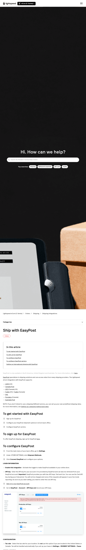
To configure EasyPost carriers (16, 361)
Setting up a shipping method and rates (35, 406)
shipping (32, 166)
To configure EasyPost (13, 358)
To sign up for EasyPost (14, 355)
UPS (6, 389)
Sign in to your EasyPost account (17, 484)
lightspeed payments (44, 166)
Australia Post (10, 400)
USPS (7, 384)
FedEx (7, 392)
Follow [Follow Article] (7, 336)
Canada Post (9, 386)
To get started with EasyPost (15, 351)
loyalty (65, 166)
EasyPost (6, 377)
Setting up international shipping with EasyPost (21, 364)
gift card (57, 166)
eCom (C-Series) (26, 4)
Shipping (36, 313)
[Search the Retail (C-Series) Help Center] (43, 160)
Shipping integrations (49, 313)
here (75, 373)
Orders (27, 313)
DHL (6, 394)
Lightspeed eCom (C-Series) (12, 313)
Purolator (8, 397)
